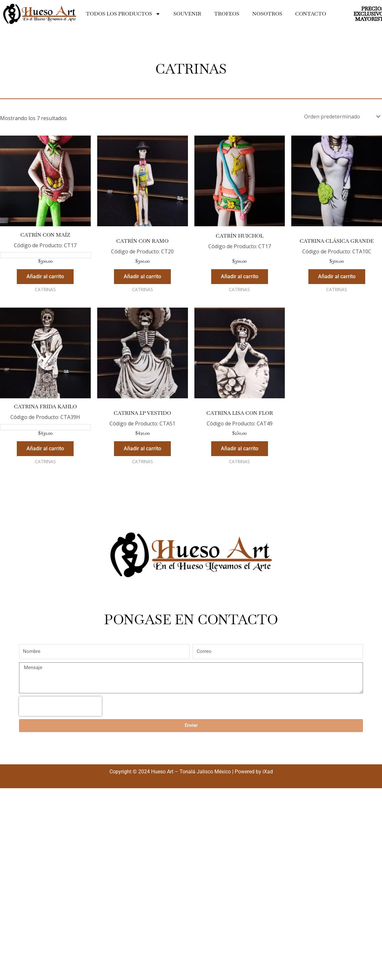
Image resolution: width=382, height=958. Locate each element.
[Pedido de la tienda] (342, 116)
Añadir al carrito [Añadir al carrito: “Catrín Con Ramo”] (142, 276)
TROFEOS (226, 13)
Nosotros (267, 13)
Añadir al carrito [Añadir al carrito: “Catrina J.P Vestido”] (142, 448)
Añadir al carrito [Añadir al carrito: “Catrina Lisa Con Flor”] (239, 448)
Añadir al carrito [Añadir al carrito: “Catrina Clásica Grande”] (337, 276)
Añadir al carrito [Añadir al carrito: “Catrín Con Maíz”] (45, 276)
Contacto (310, 13)
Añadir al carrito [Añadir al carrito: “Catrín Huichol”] (239, 276)
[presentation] (60, 706)
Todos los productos (123, 14)
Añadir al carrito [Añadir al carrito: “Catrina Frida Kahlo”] (45, 448)
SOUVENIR (187, 13)
